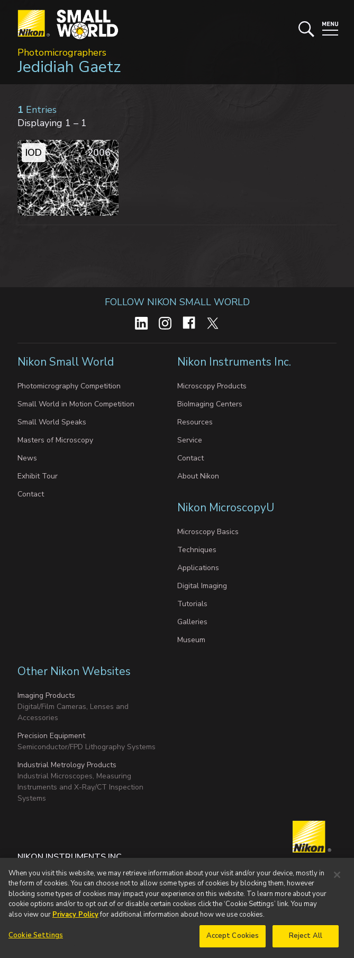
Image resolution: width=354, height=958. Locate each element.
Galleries (192, 622)
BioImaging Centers (209, 404)
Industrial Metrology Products (66, 765)
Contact (30, 494)
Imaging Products (46, 695)
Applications (198, 568)
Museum (191, 640)
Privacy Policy (75, 919)
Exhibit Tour (37, 476)
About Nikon (198, 476)
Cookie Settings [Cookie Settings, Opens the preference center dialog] (35, 940)
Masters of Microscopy (55, 440)
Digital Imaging (202, 586)
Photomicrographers (61, 52)
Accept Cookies (232, 940)
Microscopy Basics (208, 532)
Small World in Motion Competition (75, 404)
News (27, 458)
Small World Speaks (51, 422)
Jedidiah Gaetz (69, 67)
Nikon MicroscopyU (225, 507)
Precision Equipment (51, 736)
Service (189, 440)
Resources (195, 422)
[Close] (337, 879)
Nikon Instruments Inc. (235, 361)
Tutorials (192, 604)
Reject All (305, 940)
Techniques (196, 550)
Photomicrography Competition (69, 386)
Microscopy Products (212, 386)
